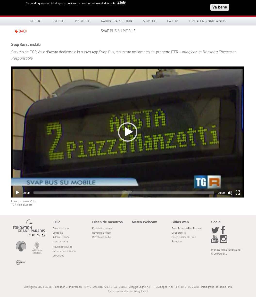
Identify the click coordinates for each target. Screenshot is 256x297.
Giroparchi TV (179, 232)
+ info (121, 3)
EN (38, 235)
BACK (21, 31)
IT (29, 235)
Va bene (219, 7)
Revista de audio (101, 237)
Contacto (58, 232)
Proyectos (83, 21)
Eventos (59, 21)
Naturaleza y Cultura (116, 21)
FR (33, 235)
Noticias (36, 21)
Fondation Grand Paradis (207, 21)
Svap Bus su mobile (118, 31)
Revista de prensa (102, 228)
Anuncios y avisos (62, 247)
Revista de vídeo (101, 232)
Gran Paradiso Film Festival (186, 228)
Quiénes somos (61, 228)
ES (43, 235)
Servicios (150, 21)
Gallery (173, 21)
